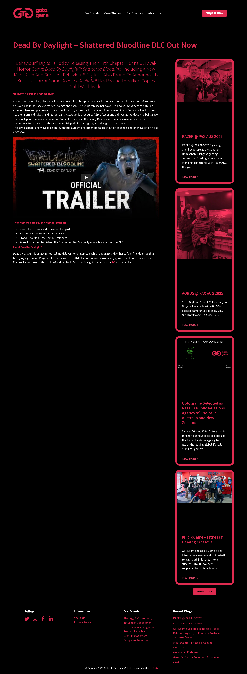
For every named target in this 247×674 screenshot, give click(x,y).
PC (113, 262)
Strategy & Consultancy (138, 618)
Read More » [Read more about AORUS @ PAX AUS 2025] (190, 325)
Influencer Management (138, 622)
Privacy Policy (82, 622)
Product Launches (134, 631)
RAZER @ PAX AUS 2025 (202, 136)
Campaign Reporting (136, 640)
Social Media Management (140, 627)
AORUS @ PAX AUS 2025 (202, 293)
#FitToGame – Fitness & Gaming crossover (202, 540)
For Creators (134, 13)
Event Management (135, 636)
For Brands (91, 13)
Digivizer (157, 668)
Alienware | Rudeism (185, 652)
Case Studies (112, 13)
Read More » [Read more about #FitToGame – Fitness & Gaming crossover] (190, 578)
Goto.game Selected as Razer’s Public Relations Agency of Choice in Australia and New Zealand (203, 413)
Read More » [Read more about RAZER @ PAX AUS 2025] (190, 176)
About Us (154, 13)
